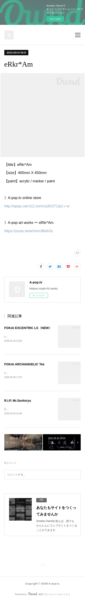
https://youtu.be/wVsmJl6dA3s (28, 231)
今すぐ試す (55, 19)
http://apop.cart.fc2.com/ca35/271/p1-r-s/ (37, 206)
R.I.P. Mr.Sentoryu (17, 401)
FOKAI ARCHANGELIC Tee (24, 364)
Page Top (42, 566)
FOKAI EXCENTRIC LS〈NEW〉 (28, 328)
